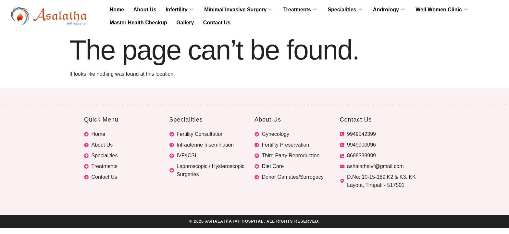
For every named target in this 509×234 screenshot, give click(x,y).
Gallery (181, 23)
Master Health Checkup (137, 23)
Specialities (330, 10)
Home (115, 10)
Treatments (287, 10)
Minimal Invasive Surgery (229, 10)
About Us (140, 10)
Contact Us (210, 23)
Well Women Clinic (421, 10)
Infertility (172, 10)
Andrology (371, 10)
